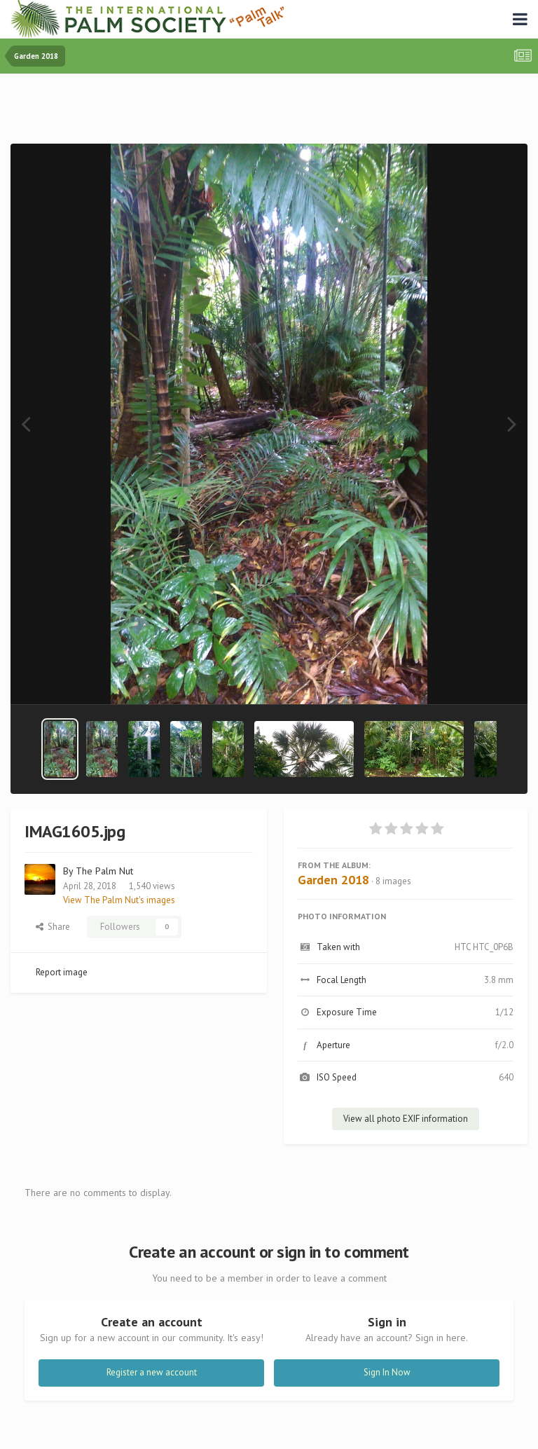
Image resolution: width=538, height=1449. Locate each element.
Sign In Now (387, 1372)
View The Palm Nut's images (119, 900)
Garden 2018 (333, 880)
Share (53, 927)
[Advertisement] (269, 111)
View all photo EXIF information (405, 1119)
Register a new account (151, 1372)
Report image (62, 972)
